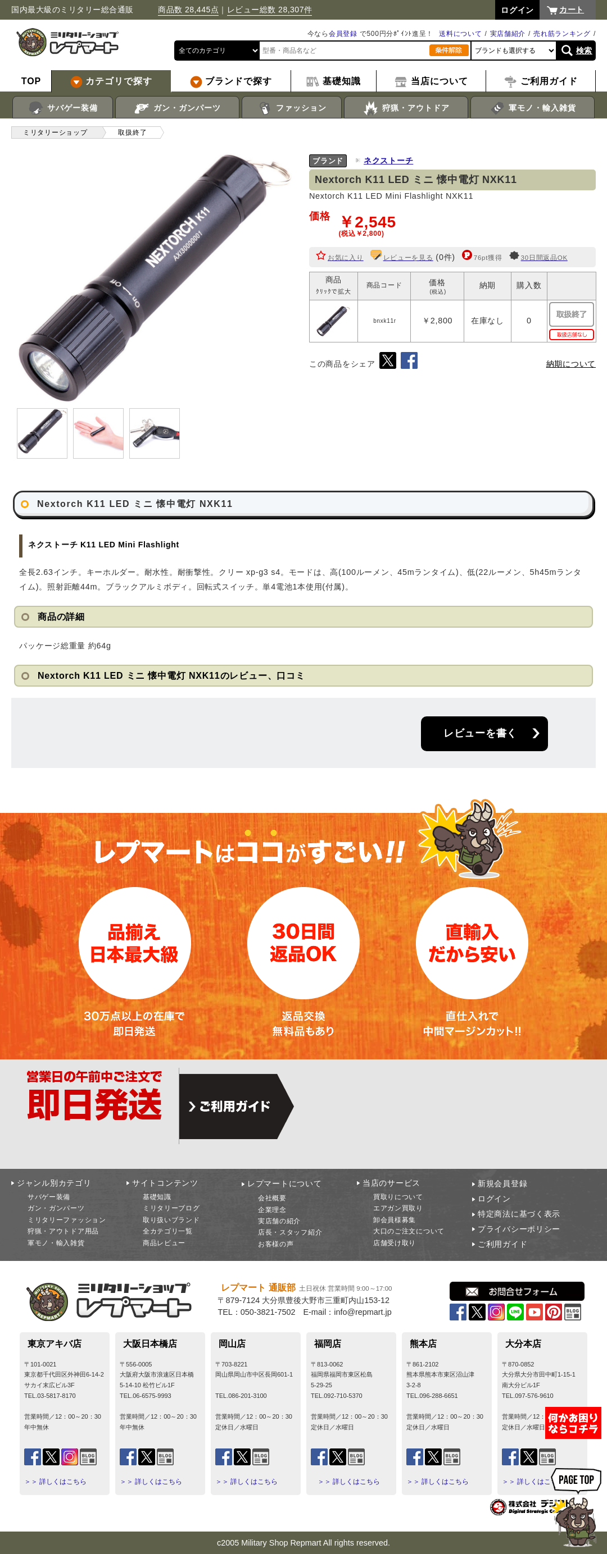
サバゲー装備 (63, 108)
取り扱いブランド (171, 1220)
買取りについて (398, 1197)
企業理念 (272, 1210)
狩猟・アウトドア (406, 108)
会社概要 (272, 1198)
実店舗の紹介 (279, 1221)
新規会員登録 (502, 1183)
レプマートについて (284, 1183)
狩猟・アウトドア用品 (63, 1231)
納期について (571, 363)
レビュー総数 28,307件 (269, 9)
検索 (584, 50)
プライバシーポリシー (519, 1228)
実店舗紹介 (508, 34)
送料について (460, 34)
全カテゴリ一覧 (168, 1231)
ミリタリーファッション (67, 1220)
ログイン (494, 1198)
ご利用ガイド (502, 1244)
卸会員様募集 (394, 1220)
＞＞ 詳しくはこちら (55, 1481)
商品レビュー (164, 1243)
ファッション (292, 108)
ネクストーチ (388, 160)
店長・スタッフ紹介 (290, 1232)
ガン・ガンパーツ (177, 108)
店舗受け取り (394, 1243)
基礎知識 (157, 1197)
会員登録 (343, 34)
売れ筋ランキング (562, 34)
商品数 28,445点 (188, 9)
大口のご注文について (409, 1231)
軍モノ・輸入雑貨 (532, 108)
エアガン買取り (398, 1208)
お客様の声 (276, 1244)
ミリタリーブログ (171, 1208)
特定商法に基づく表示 (519, 1213)
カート (571, 9)
